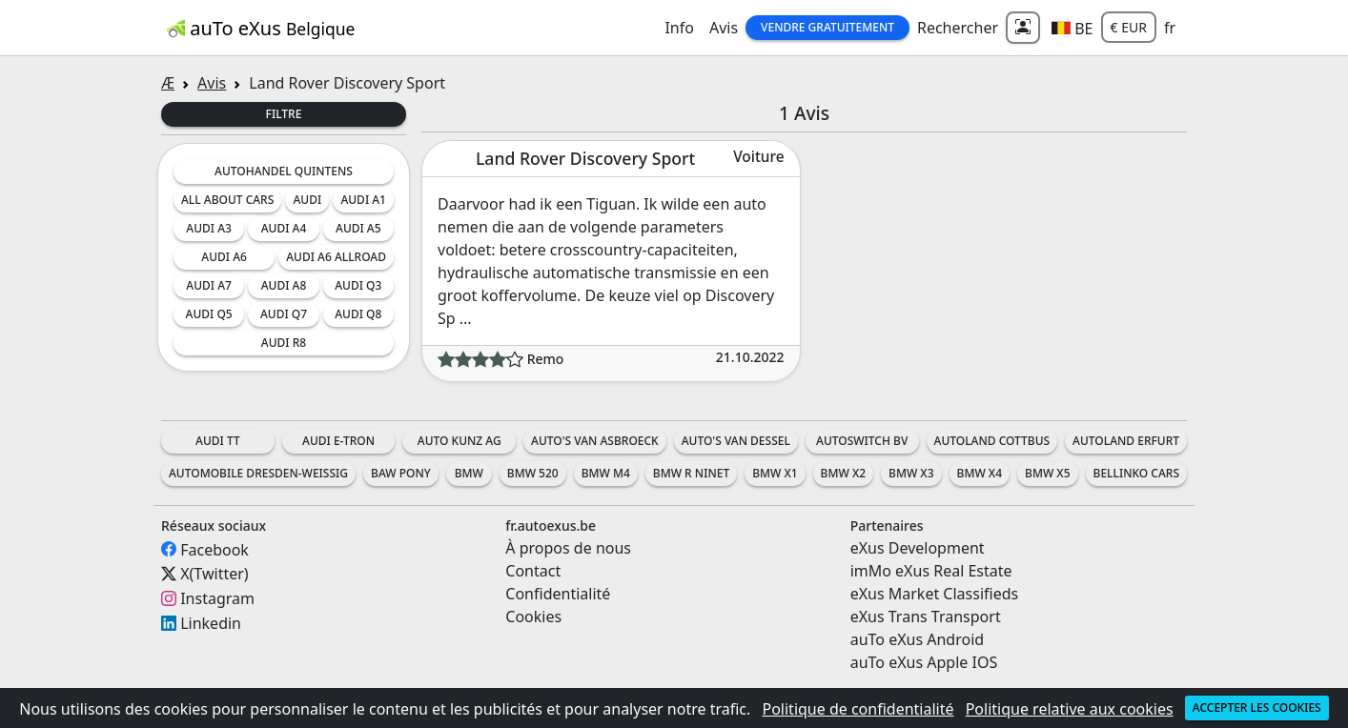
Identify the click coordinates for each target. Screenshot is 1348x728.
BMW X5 (1047, 473)
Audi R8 (283, 342)
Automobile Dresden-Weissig (258, 473)
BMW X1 (774, 473)
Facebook (214, 548)
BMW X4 (979, 473)
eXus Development (917, 547)
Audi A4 (284, 228)
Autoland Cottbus (992, 441)
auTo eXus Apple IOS (924, 662)
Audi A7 (209, 285)
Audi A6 (224, 257)
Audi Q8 (358, 314)
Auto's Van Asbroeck (595, 441)
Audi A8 (284, 285)
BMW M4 (606, 473)
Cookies (533, 616)
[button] (1072, 28)
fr (1169, 27)
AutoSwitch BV (862, 441)
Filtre (284, 114)
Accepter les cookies (1257, 707)
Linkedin (210, 623)
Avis (723, 27)
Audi (307, 200)
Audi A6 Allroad (336, 257)
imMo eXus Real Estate (931, 570)
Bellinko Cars (1136, 473)
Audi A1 (363, 200)
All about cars (227, 200)
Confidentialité (557, 593)
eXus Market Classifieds (934, 593)
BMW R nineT (691, 473)
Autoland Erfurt (1125, 441)
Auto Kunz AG (459, 441)
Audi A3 (209, 228)
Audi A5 (358, 228)
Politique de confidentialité (857, 708)
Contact (533, 570)
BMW (469, 473)
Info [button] (679, 27)
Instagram (217, 598)
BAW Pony (401, 473)
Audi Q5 (209, 314)
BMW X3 (910, 473)
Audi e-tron (338, 441)
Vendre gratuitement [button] (827, 27)
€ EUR (1129, 27)
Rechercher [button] (957, 27)
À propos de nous (568, 547)
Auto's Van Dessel (736, 441)
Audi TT (217, 441)
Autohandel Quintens (283, 171)
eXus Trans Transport (925, 616)
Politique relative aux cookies (1070, 708)
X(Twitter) (214, 573)
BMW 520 (533, 473)
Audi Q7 (283, 314)
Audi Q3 (358, 285)
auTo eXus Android (917, 639)
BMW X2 (843, 473)
